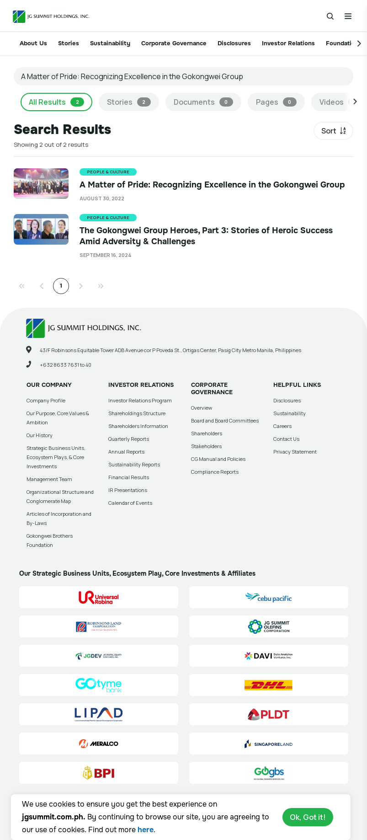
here (146, 830)
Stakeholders (206, 446)
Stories (68, 43)
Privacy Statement (295, 451)
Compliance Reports (215, 471)
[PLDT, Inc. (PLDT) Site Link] (268, 714)
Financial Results (128, 477)
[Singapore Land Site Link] (268, 743)
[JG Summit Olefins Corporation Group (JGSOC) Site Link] (268, 626)
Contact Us (286, 438)
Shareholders (206, 433)
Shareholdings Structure (136, 413)
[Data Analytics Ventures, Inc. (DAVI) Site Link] (268, 656)
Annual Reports (126, 451)
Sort (328, 131)
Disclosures (234, 43)
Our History (40, 435)
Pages (276, 102)
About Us (33, 43)
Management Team (49, 479)
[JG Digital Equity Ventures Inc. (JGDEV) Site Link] (98, 656)
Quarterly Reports (128, 438)
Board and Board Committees (225, 420)
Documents (203, 102)
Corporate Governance (174, 43)
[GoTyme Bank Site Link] (98, 685)
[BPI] (98, 773)
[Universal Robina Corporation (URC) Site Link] (98, 597)
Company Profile (46, 400)
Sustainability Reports (134, 464)
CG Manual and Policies (218, 458)
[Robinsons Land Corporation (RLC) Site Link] (98, 626)
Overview (201, 407)
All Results (56, 102)
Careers (282, 426)
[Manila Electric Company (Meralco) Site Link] (98, 743)
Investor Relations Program (140, 400)
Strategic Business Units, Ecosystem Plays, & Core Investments (56, 457)
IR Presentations (127, 490)
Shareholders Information (138, 426)
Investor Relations (288, 43)
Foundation (342, 43)
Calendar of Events (130, 502)
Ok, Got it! (308, 817)
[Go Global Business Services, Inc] (268, 773)
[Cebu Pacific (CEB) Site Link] (268, 597)
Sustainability (110, 43)
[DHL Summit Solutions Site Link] (268, 685)
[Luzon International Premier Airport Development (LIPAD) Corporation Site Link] (98, 714)
